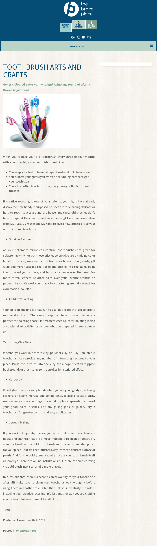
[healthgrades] (89, 37)
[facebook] (68, 37)
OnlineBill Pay (91, 24)
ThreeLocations (78, 24)
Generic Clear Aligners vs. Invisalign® (28, 84)
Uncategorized (26, 530)
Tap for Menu (111, 46)
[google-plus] (73, 37)
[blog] (83, 37)
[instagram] (78, 37)
